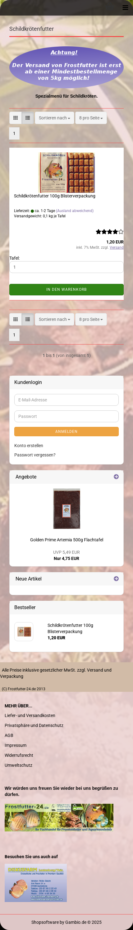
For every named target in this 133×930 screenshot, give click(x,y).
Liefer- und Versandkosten (30, 715)
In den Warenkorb (66, 289)
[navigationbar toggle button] (125, 8)
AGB (9, 735)
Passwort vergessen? (35, 454)
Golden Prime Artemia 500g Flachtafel (66, 539)
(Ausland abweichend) (75, 211)
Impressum (15, 745)
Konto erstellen (28, 445)
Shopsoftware (45, 922)
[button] (15, 118)
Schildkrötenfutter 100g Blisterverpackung (54, 195)
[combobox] (54, 118)
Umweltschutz (18, 765)
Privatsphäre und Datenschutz (34, 725)
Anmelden (66, 431)
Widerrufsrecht (19, 755)
